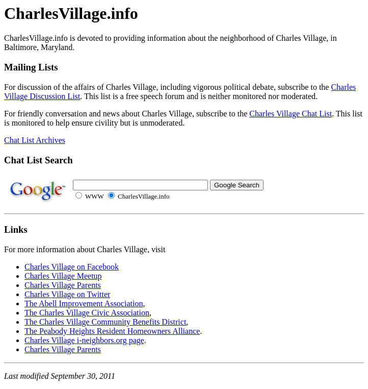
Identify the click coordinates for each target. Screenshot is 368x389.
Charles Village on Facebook (71, 266)
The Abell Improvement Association (83, 303)
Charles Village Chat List (290, 113)
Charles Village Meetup (63, 276)
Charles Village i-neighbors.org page (84, 340)
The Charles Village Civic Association (86, 312)
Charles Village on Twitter (67, 294)
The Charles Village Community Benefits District (105, 322)
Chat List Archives (34, 140)
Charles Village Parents (62, 285)
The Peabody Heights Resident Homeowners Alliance (112, 331)
